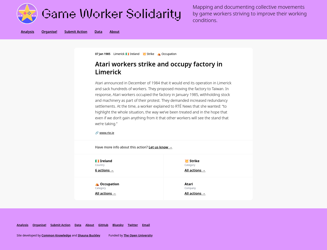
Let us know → (160, 147)
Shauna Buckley (89, 235)
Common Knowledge (56, 235)
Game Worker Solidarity (111, 13)
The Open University (138, 235)
